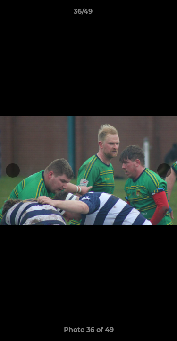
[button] (143, 13)
